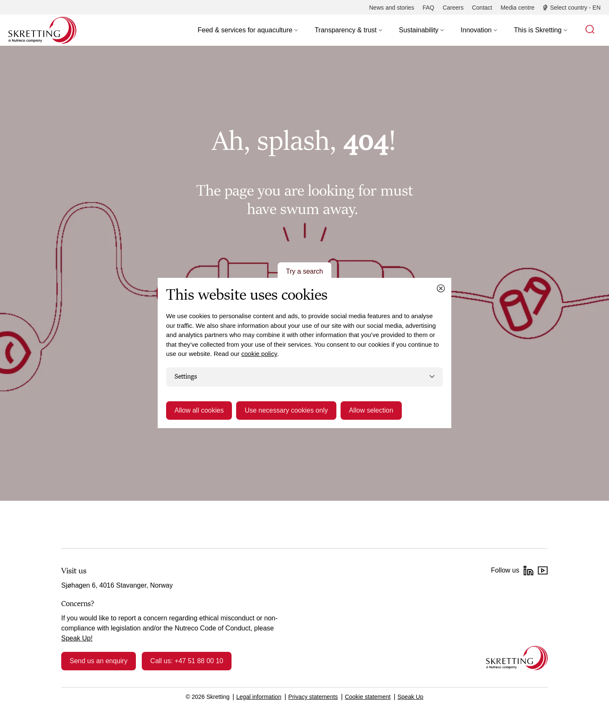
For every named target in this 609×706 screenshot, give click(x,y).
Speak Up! (77, 638)
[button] (247, 30)
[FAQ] (428, 7)
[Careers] (453, 7)
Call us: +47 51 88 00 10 (186, 660)
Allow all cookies (199, 410)
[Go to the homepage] (517, 658)
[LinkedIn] (528, 570)
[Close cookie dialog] (441, 288)
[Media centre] (517, 7)
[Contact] (482, 7)
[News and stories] (391, 7)
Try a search (304, 271)
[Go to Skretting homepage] (42, 30)
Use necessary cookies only (286, 410)
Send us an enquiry (99, 660)
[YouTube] (543, 570)
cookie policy (259, 353)
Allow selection (371, 410)
